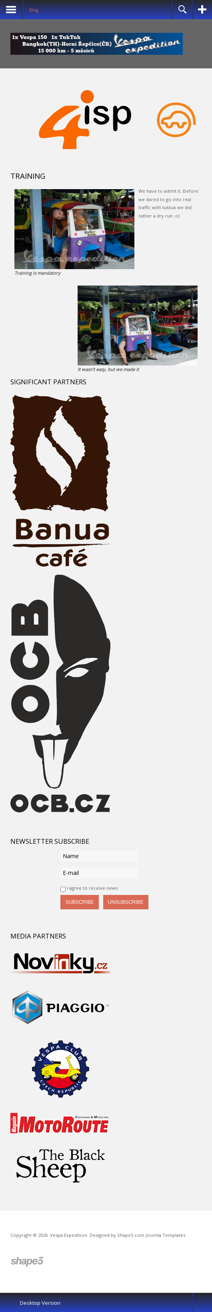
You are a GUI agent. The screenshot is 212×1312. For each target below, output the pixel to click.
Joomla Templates (165, 1235)
